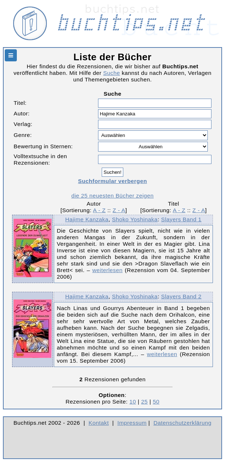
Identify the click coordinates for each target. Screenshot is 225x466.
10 (133, 401)
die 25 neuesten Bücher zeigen (112, 195)
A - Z (99, 210)
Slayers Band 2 (181, 296)
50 (156, 401)
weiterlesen (107, 270)
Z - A (119, 210)
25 (144, 401)
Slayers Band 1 (181, 219)
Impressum (132, 423)
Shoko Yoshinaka (135, 219)
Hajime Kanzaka (86, 219)
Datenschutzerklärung (183, 423)
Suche (111, 73)
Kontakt (99, 423)
